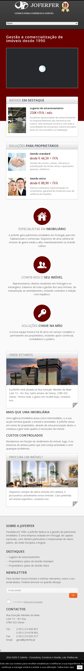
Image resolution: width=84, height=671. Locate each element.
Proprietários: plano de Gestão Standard (31, 561)
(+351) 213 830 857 (27, 629)
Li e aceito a (27, 602)
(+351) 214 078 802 (27, 632)
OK (79, 667)
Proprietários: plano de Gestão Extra (29, 565)
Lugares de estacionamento (24, 557)
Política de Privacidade (33, 602)
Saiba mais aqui (65, 667)
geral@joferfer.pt (25, 639)
